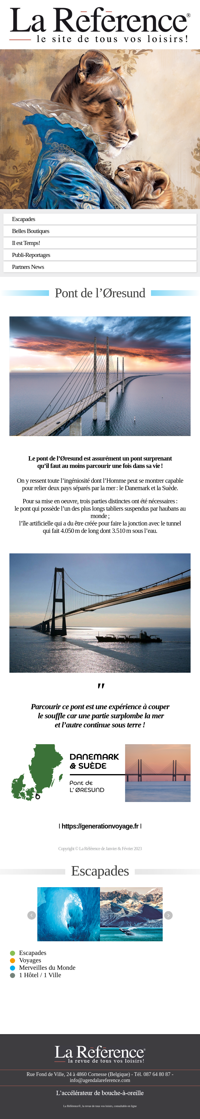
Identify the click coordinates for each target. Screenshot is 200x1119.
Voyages (30, 960)
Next (168, 915)
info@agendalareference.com (100, 1080)
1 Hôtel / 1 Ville (40, 975)
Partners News (28, 266)
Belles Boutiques (30, 230)
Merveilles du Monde (47, 967)
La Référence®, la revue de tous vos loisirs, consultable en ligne (100, 1106)
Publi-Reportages (31, 254)
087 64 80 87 (157, 1074)
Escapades (23, 218)
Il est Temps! (26, 242)
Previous (31, 915)
